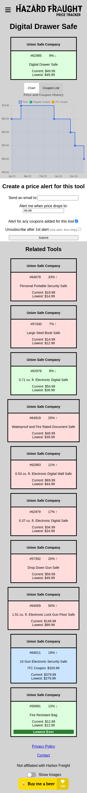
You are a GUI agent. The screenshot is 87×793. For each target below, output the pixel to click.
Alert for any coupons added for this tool (41, 221)
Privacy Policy (43, 746)
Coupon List (51, 88)
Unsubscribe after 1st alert (41, 229)
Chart (31, 88)
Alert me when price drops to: (43, 206)
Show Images (50, 775)
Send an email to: (23, 198)
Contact (43, 755)
